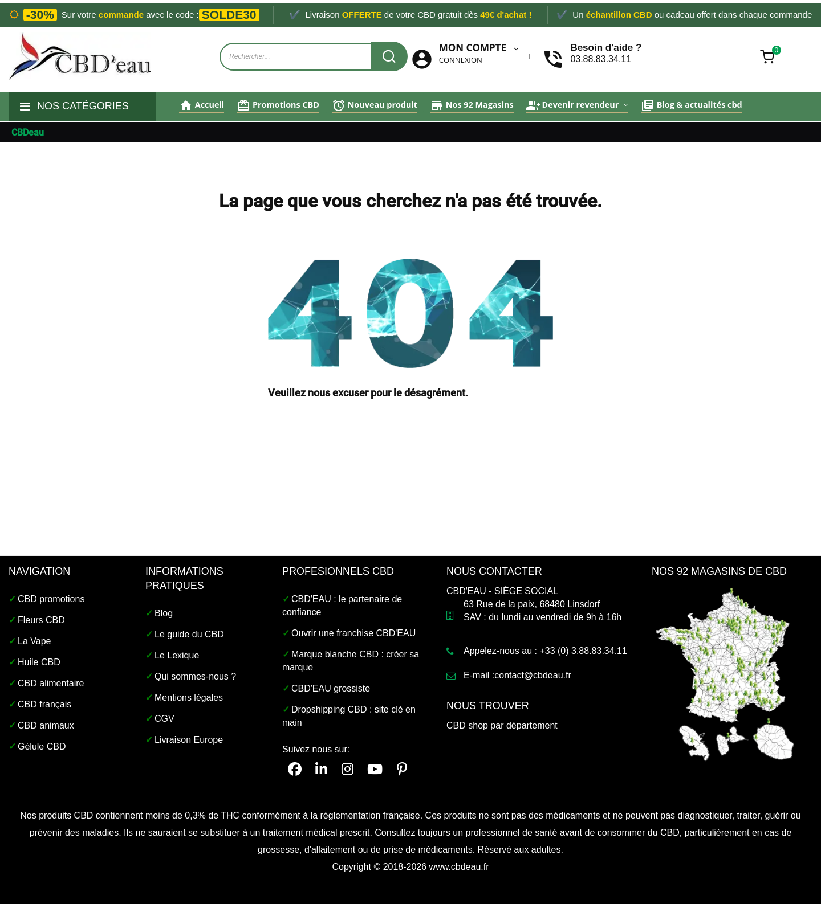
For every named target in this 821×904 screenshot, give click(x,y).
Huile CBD (39, 662)
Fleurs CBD (41, 620)
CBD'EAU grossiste (330, 688)
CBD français (44, 704)
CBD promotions (51, 599)
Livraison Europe (189, 740)
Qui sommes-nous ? (195, 676)
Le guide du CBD (189, 634)
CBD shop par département (502, 725)
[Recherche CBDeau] (389, 56)
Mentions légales (189, 697)
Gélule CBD (42, 746)
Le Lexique (177, 655)
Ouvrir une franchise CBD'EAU (353, 633)
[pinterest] (402, 769)
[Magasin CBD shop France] (725, 673)
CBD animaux (46, 725)
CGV (164, 718)
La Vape (34, 641)
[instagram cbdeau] (347, 769)
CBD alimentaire (51, 683)
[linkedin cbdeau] (321, 769)
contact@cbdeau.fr (532, 675)
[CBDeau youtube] (375, 769)
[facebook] (295, 769)
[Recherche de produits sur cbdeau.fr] (301, 56)
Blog (164, 613)
